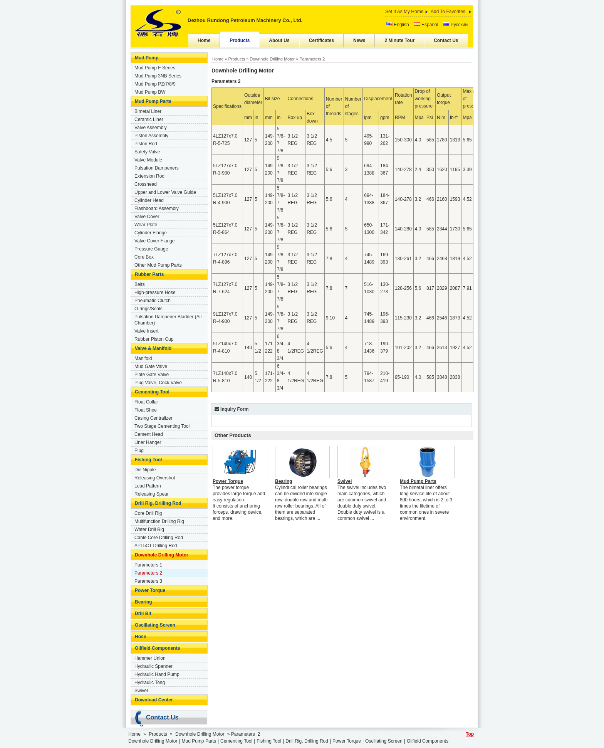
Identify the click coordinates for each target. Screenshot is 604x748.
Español (426, 24)
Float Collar (146, 402)
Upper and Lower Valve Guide (165, 192)
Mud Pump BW (150, 92)
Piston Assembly (151, 135)
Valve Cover (146, 216)
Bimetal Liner (147, 111)
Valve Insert (146, 331)
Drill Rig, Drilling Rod (158, 503)
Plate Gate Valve (151, 374)
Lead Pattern (147, 486)
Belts (139, 284)
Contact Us (446, 40)
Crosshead (145, 184)
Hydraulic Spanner (153, 666)
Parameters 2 (148, 573)
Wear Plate (145, 224)
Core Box (144, 257)
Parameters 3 (148, 581)
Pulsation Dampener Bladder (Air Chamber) (168, 320)
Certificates (321, 40)
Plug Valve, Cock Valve (158, 382)
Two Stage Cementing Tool (162, 426)
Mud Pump (146, 58)
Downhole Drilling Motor (161, 555)
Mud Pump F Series (154, 68)
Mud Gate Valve (150, 366)
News (359, 40)
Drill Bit (143, 613)
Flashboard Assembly (156, 208)
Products (240, 40)
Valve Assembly (150, 127)
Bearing (143, 602)
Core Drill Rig (148, 513)
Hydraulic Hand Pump (157, 674)
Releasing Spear (151, 494)
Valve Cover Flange (154, 241)
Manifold (143, 358)
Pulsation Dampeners (156, 168)
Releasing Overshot (154, 478)
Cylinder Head (149, 200)
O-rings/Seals (148, 308)
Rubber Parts (149, 274)
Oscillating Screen (155, 625)
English (397, 24)
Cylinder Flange (150, 232)
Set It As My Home (404, 11)
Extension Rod (149, 176)
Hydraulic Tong (149, 682)
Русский (455, 24)
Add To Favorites (448, 11)
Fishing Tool (148, 459)
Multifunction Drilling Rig (159, 521)
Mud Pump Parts (153, 101)
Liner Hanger (147, 442)
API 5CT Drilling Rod (155, 545)
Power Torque (150, 590)
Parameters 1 (148, 565)
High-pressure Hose (155, 292)
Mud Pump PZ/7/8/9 (155, 84)
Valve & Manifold (153, 348)
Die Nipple (145, 469)
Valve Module (148, 160)
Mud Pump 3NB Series (157, 76)
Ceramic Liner (148, 119)
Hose (140, 636)
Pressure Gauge (151, 249)
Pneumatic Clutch (152, 300)
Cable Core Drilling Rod (158, 537)
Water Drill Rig (149, 529)
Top (470, 734)
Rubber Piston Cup (153, 339)
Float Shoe (145, 410)
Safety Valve (147, 152)
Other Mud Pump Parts (158, 265)
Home (204, 40)
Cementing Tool (152, 392)
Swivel (141, 690)
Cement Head (148, 434)
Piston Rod (145, 143)
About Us (279, 40)
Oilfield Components (157, 648)
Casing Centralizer (153, 418)
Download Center (154, 700)
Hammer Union (150, 658)
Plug (139, 450)
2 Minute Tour (399, 40)
